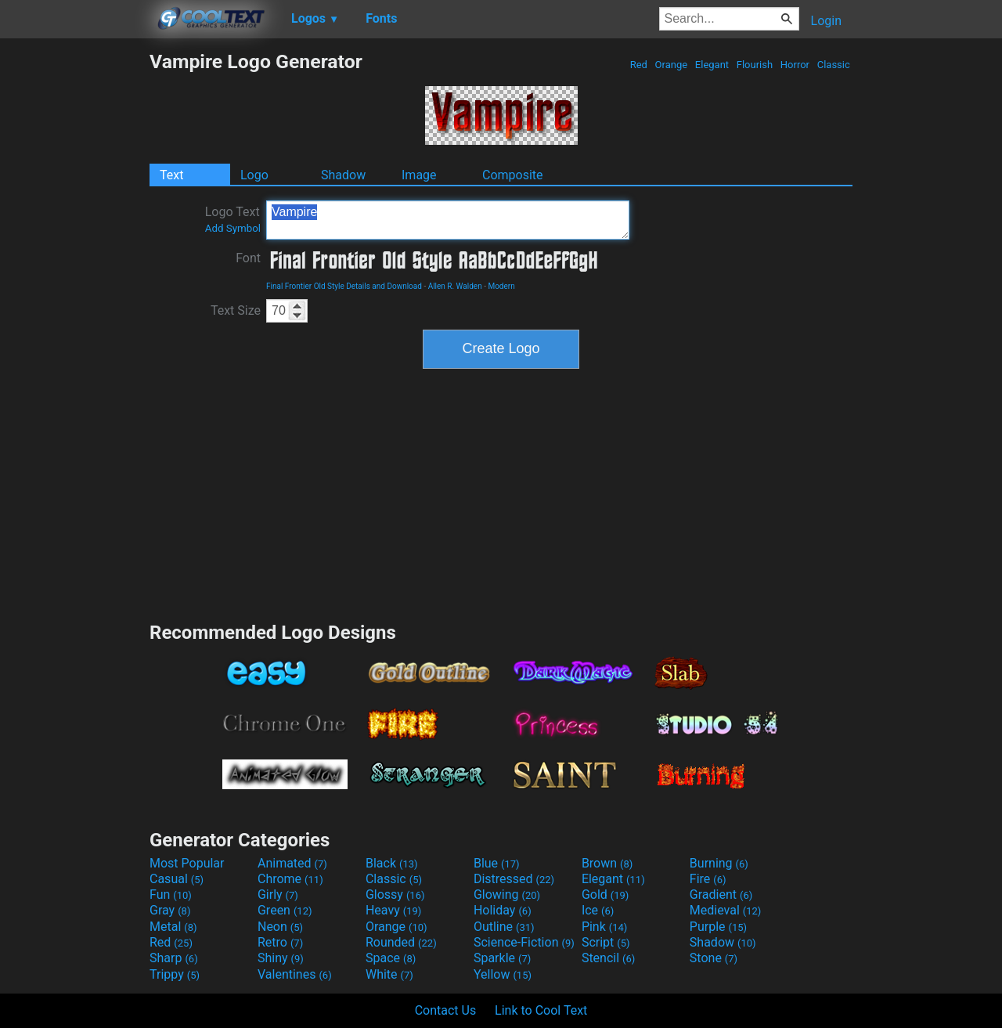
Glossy (395, 894)
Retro (280, 942)
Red (638, 64)
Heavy (393, 910)
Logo (254, 175)
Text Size (236, 310)
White (389, 974)
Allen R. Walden (455, 286)
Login (826, 20)
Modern (501, 286)
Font (248, 258)
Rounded (401, 942)
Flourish (755, 64)
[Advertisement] (74, 285)
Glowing (507, 894)
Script (606, 942)
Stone (713, 957)
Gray (170, 910)
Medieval (726, 910)
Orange (671, 64)
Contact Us (446, 1010)
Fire (708, 878)
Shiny (281, 957)
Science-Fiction (524, 942)
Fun (171, 894)
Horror (795, 64)
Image (419, 175)
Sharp (174, 957)
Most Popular (187, 863)
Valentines (295, 974)
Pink (605, 926)
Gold (605, 894)
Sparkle (502, 957)
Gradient (721, 894)
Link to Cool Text (541, 1010)
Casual (177, 878)
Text (171, 175)
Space (391, 957)
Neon (280, 926)
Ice (598, 910)
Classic (833, 64)
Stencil (608, 957)
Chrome (290, 878)
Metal (173, 926)
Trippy (175, 974)
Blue (497, 863)
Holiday (503, 910)
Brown (607, 863)
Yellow (503, 974)
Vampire (447, 220)
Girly (278, 894)
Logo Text (233, 219)
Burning (719, 863)
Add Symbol (233, 228)
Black (392, 863)
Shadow (343, 175)
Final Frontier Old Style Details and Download (344, 286)
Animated (292, 863)
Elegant (712, 64)
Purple (718, 926)
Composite (512, 175)
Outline (504, 926)
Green (285, 910)
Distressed (514, 878)
